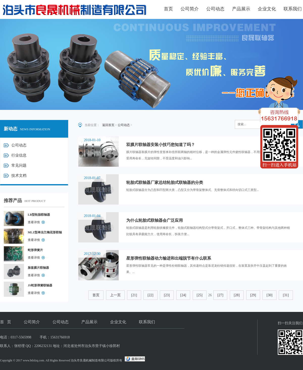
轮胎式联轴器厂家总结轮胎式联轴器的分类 (164, 182)
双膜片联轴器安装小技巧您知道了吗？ (160, 144)
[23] (167, 295)
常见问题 (19, 165)
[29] (253, 295)
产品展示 (241, 8)
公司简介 (190, 8)
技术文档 (19, 176)
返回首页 (108, 125)
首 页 (5, 322)
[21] (134, 295)
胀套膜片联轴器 (38, 267)
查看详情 (34, 222)
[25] (200, 295)
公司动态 (215, 8)
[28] (237, 295)
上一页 (115, 295)
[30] (269, 295)
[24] (183, 295)
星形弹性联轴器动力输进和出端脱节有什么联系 (168, 258)
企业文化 (267, 8)
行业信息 (19, 155)
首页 (168, 8)
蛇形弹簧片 (35, 250)
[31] (286, 295)
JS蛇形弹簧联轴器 (40, 285)
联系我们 (293, 8)
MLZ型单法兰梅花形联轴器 (45, 233)
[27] (220, 295)
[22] (150, 295)
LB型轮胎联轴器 (39, 214)
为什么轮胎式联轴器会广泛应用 (154, 220)
